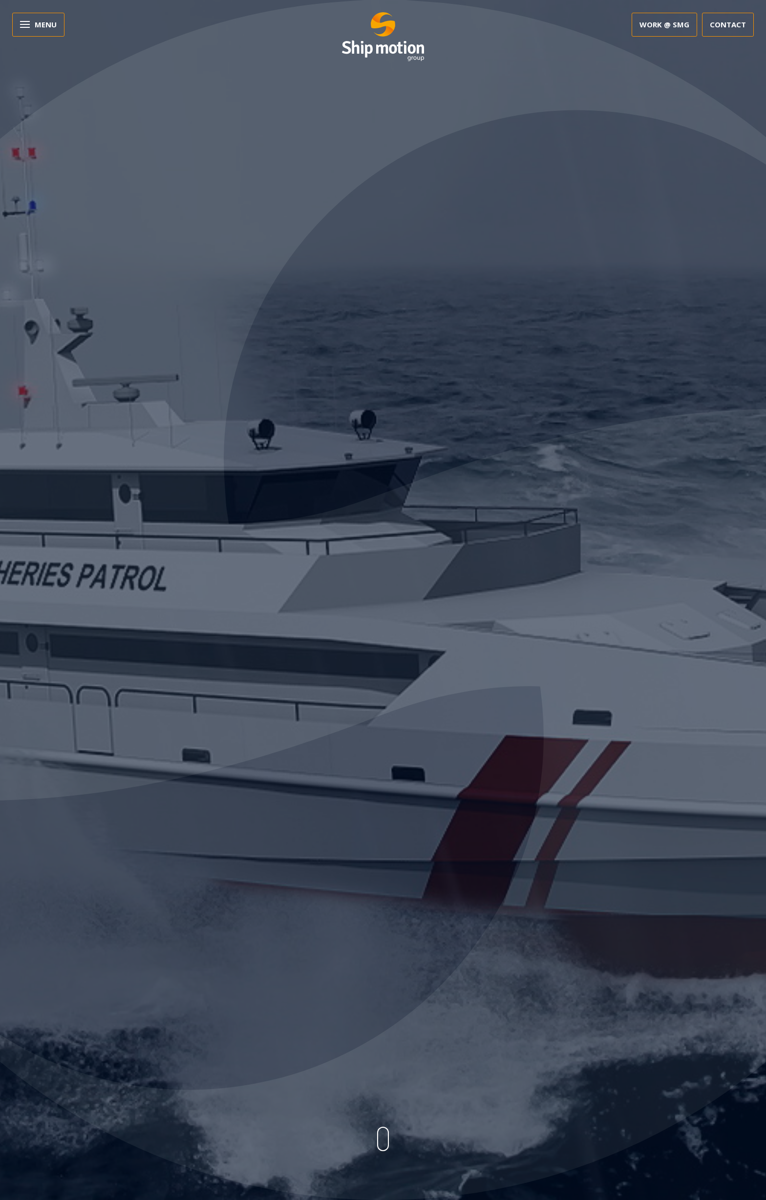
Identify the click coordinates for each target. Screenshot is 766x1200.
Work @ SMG (664, 24)
